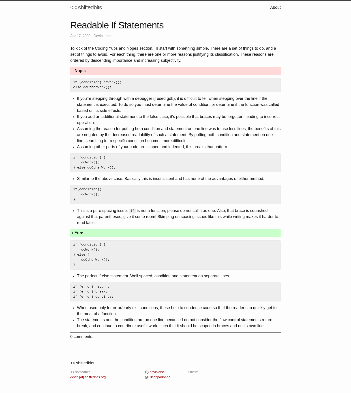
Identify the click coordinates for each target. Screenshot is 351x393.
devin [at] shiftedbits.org (88, 377)
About (275, 7)
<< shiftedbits (86, 7)
